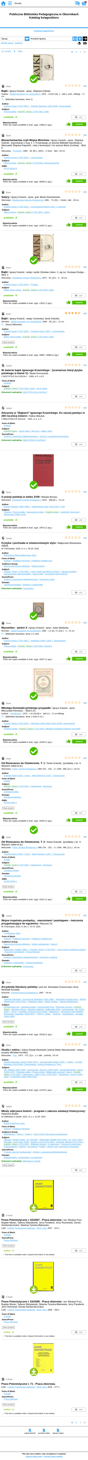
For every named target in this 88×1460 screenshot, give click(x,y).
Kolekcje (18, 43)
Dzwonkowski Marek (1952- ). (48, 207)
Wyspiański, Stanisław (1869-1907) (19, 1014)
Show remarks (8, 808)
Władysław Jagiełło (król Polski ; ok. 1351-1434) (61, 1140)
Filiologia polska (23, 1072)
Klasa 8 (54, 944)
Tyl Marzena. (12, 933)
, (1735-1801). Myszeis (35, 646)
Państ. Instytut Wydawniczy (24, 769)
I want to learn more (33, 1456)
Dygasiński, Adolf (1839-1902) (24, 1077)
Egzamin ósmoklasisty (15, 952)
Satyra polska (10, 212)
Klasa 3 (28, 1134)
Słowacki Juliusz (18, 1009)
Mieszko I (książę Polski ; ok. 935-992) (21, 1140)
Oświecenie (36, 786)
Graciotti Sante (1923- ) (17, 775)
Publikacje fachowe (21, 561)
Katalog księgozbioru (44, 31)
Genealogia (32, 1147)
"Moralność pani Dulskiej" (72, 1011)
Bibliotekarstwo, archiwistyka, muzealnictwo (23, 1157)
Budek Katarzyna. (14, 1123)
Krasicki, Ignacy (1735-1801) (16, 571)
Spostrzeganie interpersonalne (17, 574)
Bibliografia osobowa (55, 1072)
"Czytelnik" (17, 151)
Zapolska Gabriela (36, 1009)
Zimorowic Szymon (64, 1007)
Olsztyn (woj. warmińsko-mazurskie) (63, 1147)
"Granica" (56, 1014)
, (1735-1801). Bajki (33, 111)
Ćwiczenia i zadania (48, 957)
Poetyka (7, 512)
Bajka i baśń (46, 431)
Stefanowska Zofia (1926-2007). (48, 507)
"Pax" (14, 1055)
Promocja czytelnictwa (71, 1144)
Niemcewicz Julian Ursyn (15, 514)
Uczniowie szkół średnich (56, 574)
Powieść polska (11, 729)
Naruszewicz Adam (35, 512)
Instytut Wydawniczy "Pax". (50, 1064)
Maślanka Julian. (36, 1001)
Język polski (41, 388)
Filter (20, 51)
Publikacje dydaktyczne (41, 561)
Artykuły (7, 383)
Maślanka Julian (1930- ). (48, 641)
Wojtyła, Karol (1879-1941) (42, 1142)
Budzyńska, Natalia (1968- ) (16, 949)
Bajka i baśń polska (12, 290)
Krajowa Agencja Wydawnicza (24, 993)
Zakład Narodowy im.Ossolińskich (26, 631)
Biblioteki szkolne (38, 1144)
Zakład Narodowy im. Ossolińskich (25, 94)
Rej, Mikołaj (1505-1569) (15, 1070)
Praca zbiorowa (11, 1240)
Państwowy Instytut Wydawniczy (26, 278)
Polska (42, 1147)
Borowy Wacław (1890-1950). (17, 507)
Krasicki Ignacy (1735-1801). (17, 106)
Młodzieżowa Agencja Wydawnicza (27, 200)
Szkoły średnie (37, 566)
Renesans (47, 786)
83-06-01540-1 (10, 802)
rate (85, 86)
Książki (7, 781)
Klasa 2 (20, 1134)
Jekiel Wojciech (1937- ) (48, 775)
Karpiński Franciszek (70, 512)
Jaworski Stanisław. (13, 999)
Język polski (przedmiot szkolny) (45, 571)
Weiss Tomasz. (52, 1001)
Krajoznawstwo (10, 1147)
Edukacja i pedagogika (33, 585)
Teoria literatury (33, 952)
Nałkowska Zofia (52, 1009)
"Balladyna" (54, 1011)
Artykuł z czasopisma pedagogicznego (21, 579)
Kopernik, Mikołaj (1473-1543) (69, 1142)
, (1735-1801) (16, 786)
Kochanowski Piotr (46, 1007)
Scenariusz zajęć (47, 579)
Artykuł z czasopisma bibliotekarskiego (21, 436)
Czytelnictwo (53, 1144)
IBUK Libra (42, 1228)
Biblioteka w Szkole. (32, 1161)
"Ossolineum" (16, 713)
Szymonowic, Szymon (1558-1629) (42, 1070)
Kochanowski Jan (11, 1007)
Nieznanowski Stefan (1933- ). (57, 1062)
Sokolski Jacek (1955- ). (48, 331)
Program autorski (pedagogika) (17, 1152)
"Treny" (14, 1011)
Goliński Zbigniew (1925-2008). (51, 106)
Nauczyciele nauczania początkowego (50, 1134)
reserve (79, 124)
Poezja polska (10, 111)
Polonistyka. (28, 588)
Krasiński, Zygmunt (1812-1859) (33, 1011)
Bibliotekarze (9, 1134)
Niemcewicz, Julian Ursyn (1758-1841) (40, 1074)
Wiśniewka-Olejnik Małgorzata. (20, 555)
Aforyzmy (35, 431)
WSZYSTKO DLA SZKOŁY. (35, 392)
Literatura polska (68, 571)
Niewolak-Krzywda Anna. (67, 999)
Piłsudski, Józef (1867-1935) (16, 1142)
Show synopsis (8, 342)
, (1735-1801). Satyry (34, 212)
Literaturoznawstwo (12, 585)
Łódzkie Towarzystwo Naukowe (21, 1228)
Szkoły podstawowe (40, 944)
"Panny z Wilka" (44, 1014)
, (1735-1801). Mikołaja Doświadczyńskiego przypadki (49, 729)
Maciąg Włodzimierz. (69, 1001)
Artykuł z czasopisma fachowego (54, 436)
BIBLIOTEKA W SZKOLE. (34, 440)
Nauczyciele (38, 574)
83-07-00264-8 (10, 168)
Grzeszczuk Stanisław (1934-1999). (39, 999)
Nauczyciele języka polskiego (17, 566)
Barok (69, 1072)
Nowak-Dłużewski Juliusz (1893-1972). (21, 1062)
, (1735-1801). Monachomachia (38, 163)
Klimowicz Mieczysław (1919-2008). (53, 723)
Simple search (7, 43)
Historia (22, 1147)
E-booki (7, 1235)
